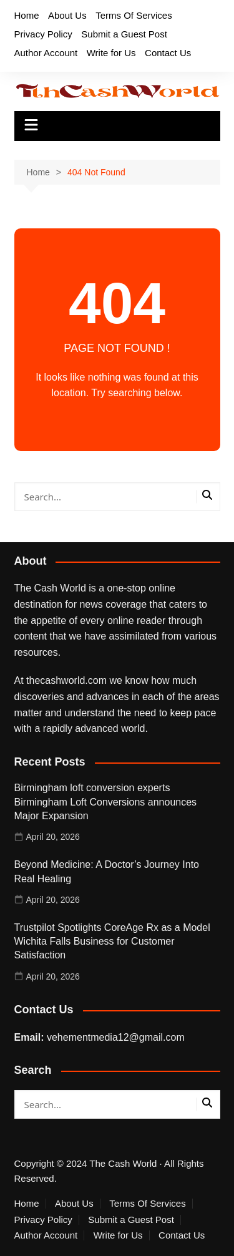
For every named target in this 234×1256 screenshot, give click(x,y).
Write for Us (111, 52)
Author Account (46, 52)
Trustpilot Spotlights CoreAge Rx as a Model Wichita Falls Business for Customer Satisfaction (112, 941)
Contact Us (168, 52)
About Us (67, 15)
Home (26, 15)
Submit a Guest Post (124, 34)
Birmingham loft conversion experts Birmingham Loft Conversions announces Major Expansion (105, 801)
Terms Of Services (133, 15)
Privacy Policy (43, 34)
